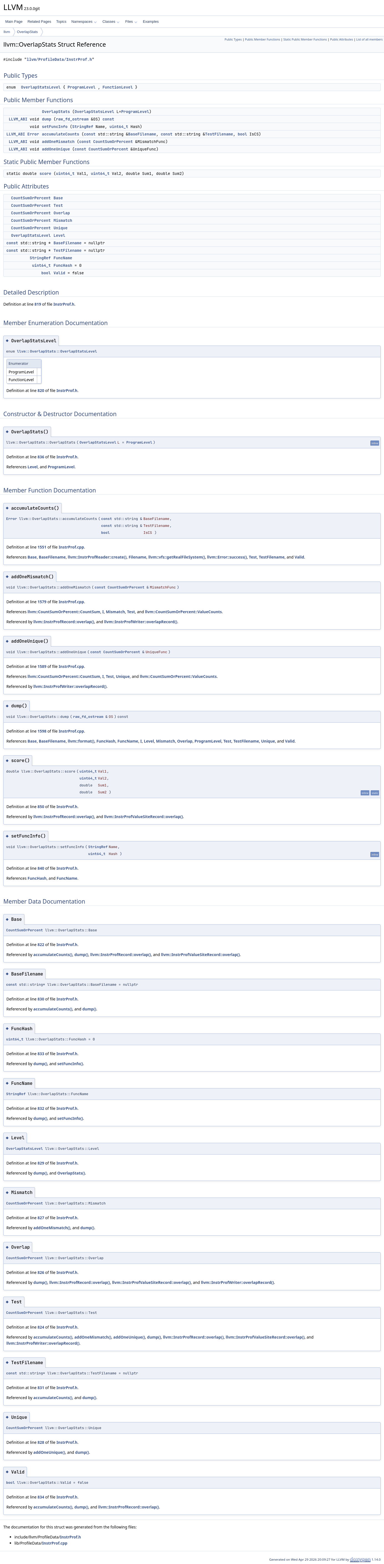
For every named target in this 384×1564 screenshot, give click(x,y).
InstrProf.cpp (71, 547)
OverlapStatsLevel (40, 87)
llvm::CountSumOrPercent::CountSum (63, 611)
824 (40, 1327)
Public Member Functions (262, 39)
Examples (151, 21)
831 (40, 1387)
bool (242, 134)
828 (40, 1442)
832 (40, 1108)
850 (40, 806)
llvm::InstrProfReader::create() (97, 557)
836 (40, 456)
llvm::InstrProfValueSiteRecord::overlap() (143, 816)
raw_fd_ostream (72, 119)
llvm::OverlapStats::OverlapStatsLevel (57, 351)
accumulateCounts (60, 134)
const (108, 119)
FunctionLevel (117, 87)
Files (131, 21)
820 (40, 390)
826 (40, 1272)
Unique (60, 227)
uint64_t (119, 126)
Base (58, 197)
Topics (61, 21)
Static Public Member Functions (305, 39)
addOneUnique (56, 149)
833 (40, 1053)
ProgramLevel (81, 87)
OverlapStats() (71, 1173)
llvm (7, 32)
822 (40, 944)
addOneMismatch (58, 141)
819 (37, 304)
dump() (81, 954)
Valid (59, 272)
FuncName (63, 257)
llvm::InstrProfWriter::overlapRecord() (140, 621)
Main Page (13, 21)
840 (40, 868)
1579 (41, 601)
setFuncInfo (54, 126)
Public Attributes (341, 39)
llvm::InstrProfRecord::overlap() (63, 621)
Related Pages (39, 21)
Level (59, 235)
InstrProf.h (63, 304)
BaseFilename (142, 134)
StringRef (82, 126)
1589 (41, 666)
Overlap (62, 212)
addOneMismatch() (51, 1227)
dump (46, 119)
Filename (137, 557)
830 (40, 999)
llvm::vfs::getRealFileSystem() (176, 557)
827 (40, 1217)
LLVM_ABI (18, 119)
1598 (41, 731)
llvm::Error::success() (227, 557)
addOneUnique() (129, 1337)
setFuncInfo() (70, 1063)
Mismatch (63, 220)
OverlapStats (27, 32)
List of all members (369, 39)
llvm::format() (81, 741)
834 (40, 1497)
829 (40, 1163)
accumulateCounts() (52, 954)
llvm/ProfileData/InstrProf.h (59, 59)
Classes (111, 21)
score (45, 173)
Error (33, 134)
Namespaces (84, 21)
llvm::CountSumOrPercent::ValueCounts (183, 611)
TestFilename (219, 134)
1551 (41, 547)
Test (58, 205)
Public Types (233, 39)
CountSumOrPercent (113, 141)
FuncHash (63, 265)
